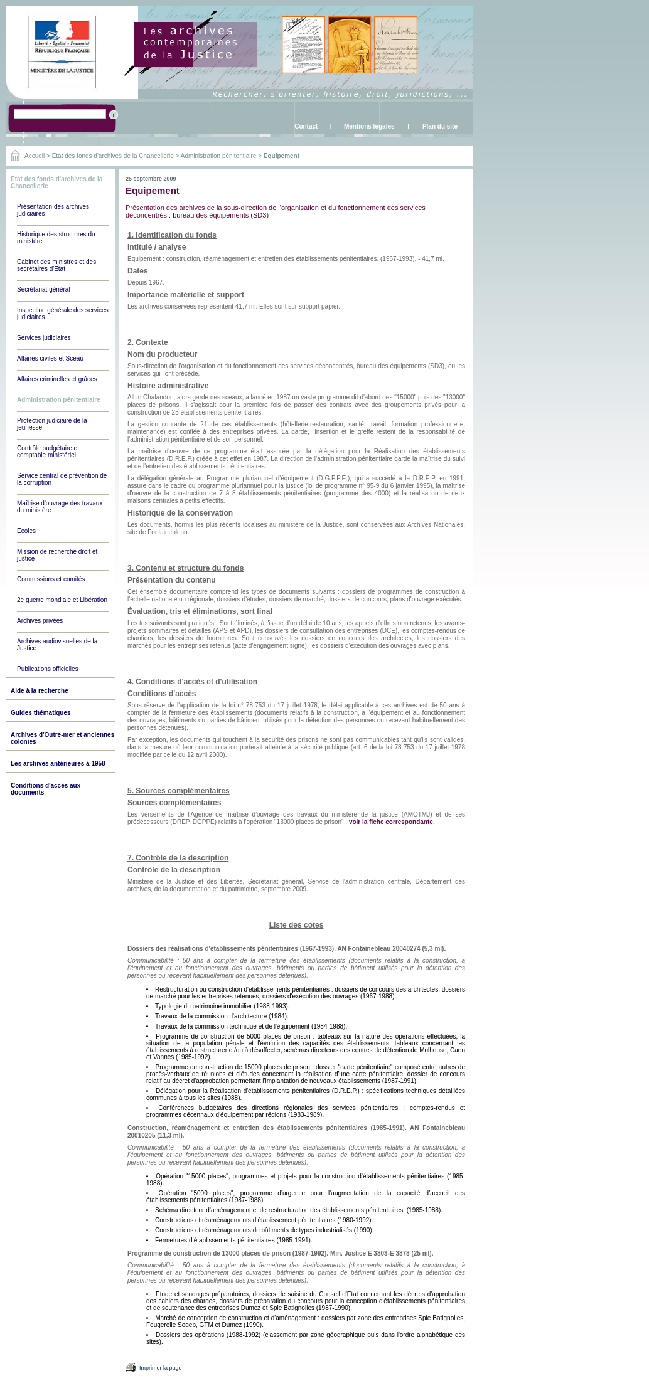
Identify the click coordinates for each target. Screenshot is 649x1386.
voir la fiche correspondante (391, 821)
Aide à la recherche (39, 690)
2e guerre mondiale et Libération (62, 599)
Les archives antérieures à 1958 (58, 763)
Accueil (34, 155)
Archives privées (40, 620)
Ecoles (26, 530)
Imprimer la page (160, 1368)
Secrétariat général (43, 289)
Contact (306, 126)
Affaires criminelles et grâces (57, 379)
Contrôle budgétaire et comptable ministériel (48, 451)
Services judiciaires (44, 337)
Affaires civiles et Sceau (50, 358)
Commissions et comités (51, 579)
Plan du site (440, 126)
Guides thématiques (41, 712)
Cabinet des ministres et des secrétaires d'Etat (56, 265)
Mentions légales (369, 126)
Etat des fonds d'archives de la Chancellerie (113, 155)
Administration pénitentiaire (219, 155)
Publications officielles (47, 668)
